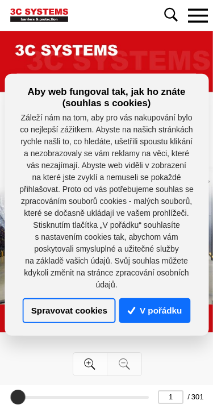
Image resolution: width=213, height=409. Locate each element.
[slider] (17, 397)
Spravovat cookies (69, 310)
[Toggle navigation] (197, 15)
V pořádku (155, 310)
